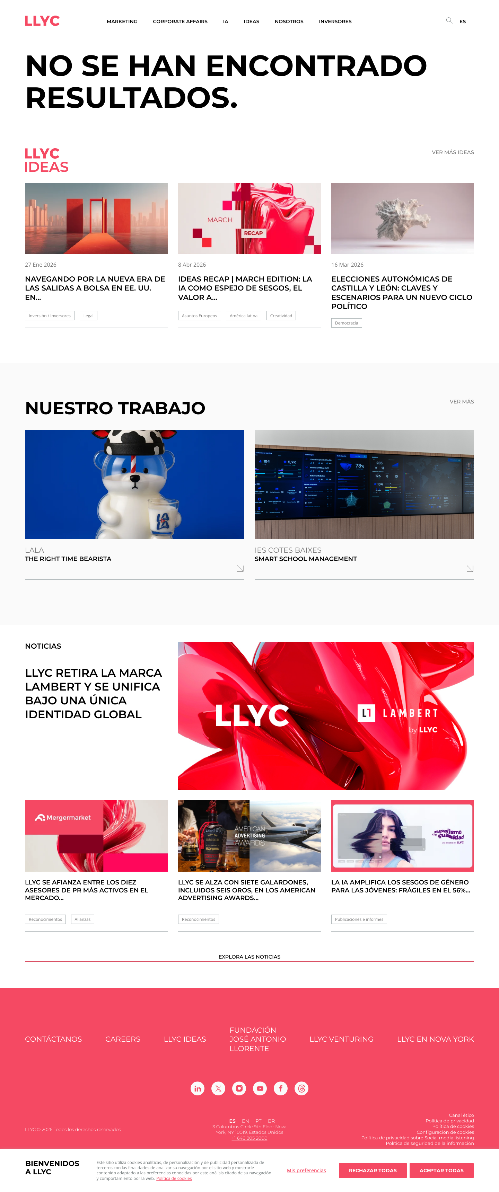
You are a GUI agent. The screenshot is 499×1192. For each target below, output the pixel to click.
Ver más (462, 402)
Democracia (346, 323)
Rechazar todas (373, 1170)
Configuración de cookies (445, 1143)
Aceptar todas (442, 1170)
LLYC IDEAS (185, 1050)
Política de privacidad (450, 1132)
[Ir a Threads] (301, 1099)
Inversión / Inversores (50, 315)
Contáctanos (53, 1050)
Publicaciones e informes (359, 919)
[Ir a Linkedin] (197, 1099)
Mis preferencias (306, 1170)
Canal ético (461, 1126)
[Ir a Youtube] (260, 1099)
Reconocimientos (45, 919)
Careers (122, 1050)
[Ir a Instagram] (239, 1099)
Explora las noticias (250, 967)
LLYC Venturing (341, 1050)
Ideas (251, 22)
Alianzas (83, 919)
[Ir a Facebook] (281, 1099)
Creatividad (281, 315)
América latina (243, 315)
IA (225, 22)
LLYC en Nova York (435, 1050)
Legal (89, 315)
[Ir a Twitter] (218, 1099)
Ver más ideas (453, 152)
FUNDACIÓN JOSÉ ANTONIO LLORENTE (257, 1050)
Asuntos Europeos (199, 315)
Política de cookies (174, 1178)
